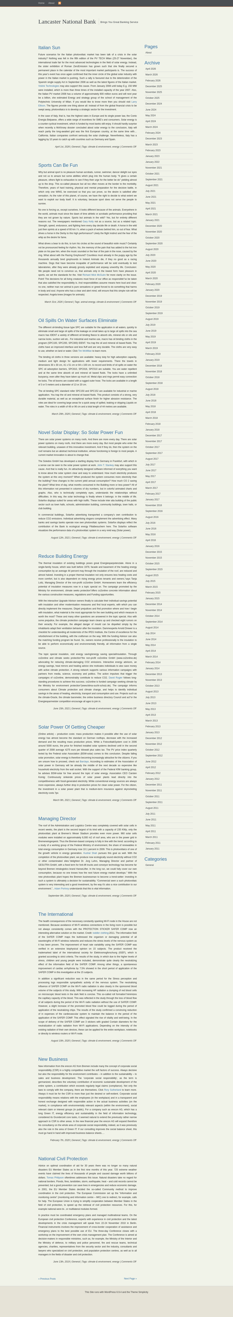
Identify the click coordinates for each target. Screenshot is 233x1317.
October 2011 (153, 796)
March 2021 (152, 214)
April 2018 (151, 412)
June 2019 (151, 330)
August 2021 (152, 185)
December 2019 (154, 296)
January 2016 (153, 546)
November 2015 (154, 557)
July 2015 (150, 581)
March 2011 (152, 837)
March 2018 (152, 418)
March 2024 (152, 127)
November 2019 (154, 301)
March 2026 (152, 74)
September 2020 (154, 243)
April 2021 (151, 208)
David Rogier (115, 677)
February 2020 (153, 284)
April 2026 (151, 68)
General (76, 146)
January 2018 (153, 429)
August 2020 (152, 249)
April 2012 (151, 767)
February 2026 (153, 80)
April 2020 (151, 272)
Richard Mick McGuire (94, 275)
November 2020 (154, 231)
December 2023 (154, 138)
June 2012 (151, 761)
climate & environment (99, 146)
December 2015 (154, 552)
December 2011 (154, 784)
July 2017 (150, 464)
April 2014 (151, 651)
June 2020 (151, 261)
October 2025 (153, 98)
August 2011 (152, 808)
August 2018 (152, 389)
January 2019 (153, 360)
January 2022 (153, 162)
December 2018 (154, 365)
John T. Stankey (105, 465)
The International (55, 914)
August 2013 (152, 691)
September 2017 (154, 453)
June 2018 (151, 400)
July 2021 (150, 191)
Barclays (84, 761)
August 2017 (152, 459)
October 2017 (153, 447)
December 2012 (154, 738)
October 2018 (153, 377)
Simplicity (143, 1292)
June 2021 (151, 196)
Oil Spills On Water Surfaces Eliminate (77, 320)
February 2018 (153, 424)
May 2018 (151, 406)
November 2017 (154, 441)
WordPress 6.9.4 (113, 1292)
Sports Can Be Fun (58, 165)
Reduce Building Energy (63, 556)
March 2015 (152, 587)
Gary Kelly (88, 221)
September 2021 (154, 179)
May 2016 (151, 534)
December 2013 (154, 674)
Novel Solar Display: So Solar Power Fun (80, 432)
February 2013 (153, 726)
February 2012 (153, 773)
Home (41, 3)
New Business (53, 1059)
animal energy (88, 302)
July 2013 (150, 697)
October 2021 (153, 173)
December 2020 (154, 226)
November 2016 (154, 505)
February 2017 (153, 493)
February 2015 (153, 592)
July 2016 (150, 523)
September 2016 (154, 511)
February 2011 (153, 843)
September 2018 (154, 383)
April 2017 (151, 482)
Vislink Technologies (48, 86)
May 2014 (151, 645)
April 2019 (151, 342)
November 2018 (154, 371)
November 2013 (154, 680)
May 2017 (151, 476)
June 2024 (151, 109)
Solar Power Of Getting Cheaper (71, 727)
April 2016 (151, 540)
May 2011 (151, 825)
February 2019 (153, 354)
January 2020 (153, 290)
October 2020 (153, 237)
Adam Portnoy (61, 888)
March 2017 (152, 488)
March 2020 (152, 278)
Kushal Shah (90, 853)
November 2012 (154, 744)
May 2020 (151, 266)
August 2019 (152, 319)
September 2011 (154, 802)
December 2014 (154, 604)
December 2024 (154, 103)
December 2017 (154, 435)
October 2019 (153, 307)
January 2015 (153, 598)
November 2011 (154, 790)
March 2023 (152, 144)
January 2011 (153, 848)
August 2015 (152, 575)
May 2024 (151, 115)
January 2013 (153, 732)
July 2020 (150, 255)
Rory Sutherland (112, 1090)
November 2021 (154, 167)
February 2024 (153, 132)
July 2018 (150, 394)
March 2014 (152, 656)
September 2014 (154, 621)
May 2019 (151, 336)
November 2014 (154, 610)
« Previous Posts (47, 1278)
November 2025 (154, 92)
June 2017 (151, 470)
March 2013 (152, 720)
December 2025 (154, 86)
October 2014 (153, 616)
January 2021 (153, 220)
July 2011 (150, 813)
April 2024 (151, 121)
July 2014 (150, 633)
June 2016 (151, 528)
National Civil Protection (63, 1158)
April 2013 (151, 715)
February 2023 (153, 150)
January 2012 (153, 779)
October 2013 (153, 685)
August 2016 (152, 517)
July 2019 (150, 325)
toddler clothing (101, 933)
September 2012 (154, 755)
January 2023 (153, 156)
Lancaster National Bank (67, 21)
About (51, 3)
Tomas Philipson (55, 1177)
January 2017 (153, 499)
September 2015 (154, 569)
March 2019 (152, 348)
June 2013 (151, 703)
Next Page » (130, 1278)
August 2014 (152, 627)
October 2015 (153, 563)
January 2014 (153, 668)
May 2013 (151, 709)
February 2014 (153, 662)
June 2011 (151, 819)
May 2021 (151, 202)
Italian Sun (49, 47)
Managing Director (57, 818)
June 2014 (151, 639)
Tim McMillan (85, 351)
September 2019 (154, 313)
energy (115, 146)
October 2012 (153, 749)
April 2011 (151, 831)
